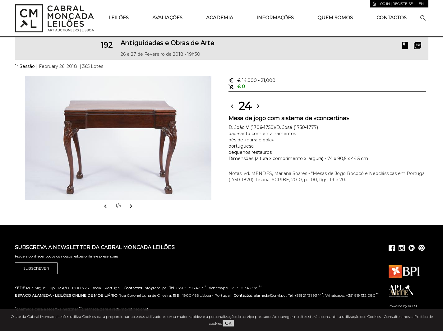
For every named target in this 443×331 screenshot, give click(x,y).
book (405, 45)
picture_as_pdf (417, 45)
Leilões (118, 18)
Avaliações (167, 18)
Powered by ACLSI (403, 306)
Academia (219, 18)
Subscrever (36, 268)
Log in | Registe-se (392, 4)
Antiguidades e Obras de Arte (167, 43)
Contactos (391, 18)
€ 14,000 (251, 80)
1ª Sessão (25, 66)
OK (228, 323)
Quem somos (335, 18)
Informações (275, 18)
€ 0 (236, 86)
